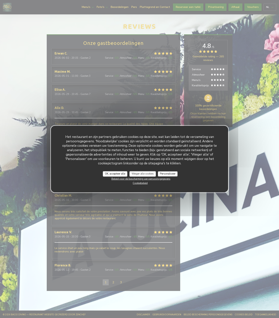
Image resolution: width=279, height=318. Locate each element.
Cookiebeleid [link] (140, 183)
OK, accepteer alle (115, 173)
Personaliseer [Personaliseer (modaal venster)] (168, 173)
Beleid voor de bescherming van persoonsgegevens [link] (140, 178)
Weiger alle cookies (143, 173)
